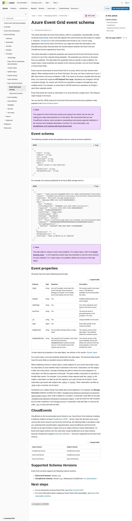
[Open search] (122, 3)
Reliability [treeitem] (11, 105)
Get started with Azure (120, 8)
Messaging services (50, 15)
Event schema (112, 19)
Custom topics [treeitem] (12, 68)
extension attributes (62, 434)
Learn (34, 15)
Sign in (127, 3)
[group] (66, 215)
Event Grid (63, 15)
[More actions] (99, 15)
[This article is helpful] (123, 38)
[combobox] (14, 18)
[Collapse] (25, 14)
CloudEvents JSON (60, 419)
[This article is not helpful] (126, 38)
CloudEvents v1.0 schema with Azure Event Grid (52, 126)
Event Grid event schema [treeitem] (15, 88)
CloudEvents (45, 41)
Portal (107, 8)
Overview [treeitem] (9, 38)
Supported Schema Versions (116, 28)
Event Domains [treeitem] (12, 79)
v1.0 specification (89, 478)
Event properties (112, 22)
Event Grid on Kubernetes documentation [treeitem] (16, 63)
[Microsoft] (4, 2)
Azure (40, 15)
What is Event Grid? (75, 490)
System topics (92, 352)
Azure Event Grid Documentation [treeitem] (15, 23)
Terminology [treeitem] (11, 57)
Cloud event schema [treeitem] (16, 93)
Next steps (110, 31)
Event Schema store (49, 103)
